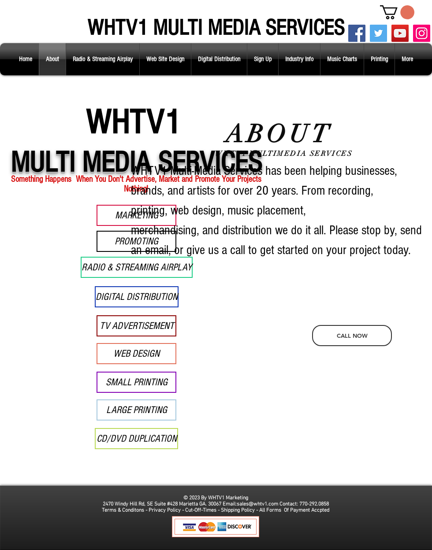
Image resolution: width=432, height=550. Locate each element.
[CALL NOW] (352, 335)
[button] (397, 12)
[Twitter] (378, 33)
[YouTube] (400, 33)
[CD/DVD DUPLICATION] (136, 438)
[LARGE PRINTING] (136, 410)
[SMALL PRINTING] (136, 382)
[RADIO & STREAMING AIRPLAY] (137, 267)
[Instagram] (421, 33)
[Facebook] (356, 33)
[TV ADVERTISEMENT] (136, 325)
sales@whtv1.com (257, 504)
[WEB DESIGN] (136, 353)
